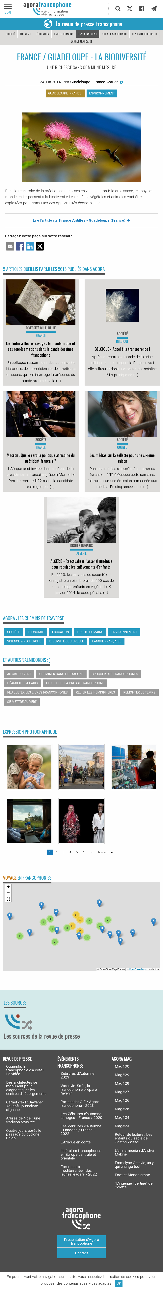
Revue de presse (17, 1058)
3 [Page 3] (63, 852)
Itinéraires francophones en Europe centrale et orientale (81, 1154)
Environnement (87, 34)
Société (10, 34)
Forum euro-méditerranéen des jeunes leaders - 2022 (79, 1170)
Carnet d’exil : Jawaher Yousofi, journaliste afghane (24, 1106)
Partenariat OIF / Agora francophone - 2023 (80, 1103)
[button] (56, 913)
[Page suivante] (91, 852)
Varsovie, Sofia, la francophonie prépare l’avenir (79, 1089)
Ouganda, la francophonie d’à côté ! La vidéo (25, 1070)
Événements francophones (70, 1062)
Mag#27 (122, 1092)
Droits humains (63, 34)
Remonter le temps (139, 692)
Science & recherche (114, 34)
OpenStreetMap (137, 969)
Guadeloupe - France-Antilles (96, 82)
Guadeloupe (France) (65, 93)
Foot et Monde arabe (132, 1175)
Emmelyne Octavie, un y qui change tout (134, 1164)
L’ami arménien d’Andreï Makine (134, 1152)
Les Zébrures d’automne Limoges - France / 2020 (81, 1116)
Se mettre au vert (22, 702)
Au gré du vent (19, 674)
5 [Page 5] (77, 852)
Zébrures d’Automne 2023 (77, 1075)
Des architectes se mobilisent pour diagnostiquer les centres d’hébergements (26, 1088)
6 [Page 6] (84, 852)
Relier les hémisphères (95, 692)
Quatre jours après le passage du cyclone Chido (23, 1134)
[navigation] (8, 9)
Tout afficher (106, 852)
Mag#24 (122, 1117)
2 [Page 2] (57, 852)
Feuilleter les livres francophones (37, 692)
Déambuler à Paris (22, 683)
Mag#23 (122, 1126)
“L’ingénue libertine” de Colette (133, 1185)
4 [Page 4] (70, 852)
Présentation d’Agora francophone (81, 1241)
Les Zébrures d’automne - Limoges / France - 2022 (81, 1130)
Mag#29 (122, 1075)
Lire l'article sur (81, 220)
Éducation (43, 34)
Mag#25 (122, 1109)
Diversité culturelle (144, 34)
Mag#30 (122, 1066)
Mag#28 (122, 1083)
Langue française (81, 41)
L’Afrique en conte (76, 1142)
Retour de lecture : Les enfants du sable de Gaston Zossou (133, 1138)
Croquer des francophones (115, 674)
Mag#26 (122, 1100)
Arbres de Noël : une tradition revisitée (23, 1120)
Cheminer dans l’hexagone (61, 674)
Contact (81, 1253)
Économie (26, 34)
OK (119, 1283)
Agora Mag (122, 1058)
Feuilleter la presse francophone (75, 683)
